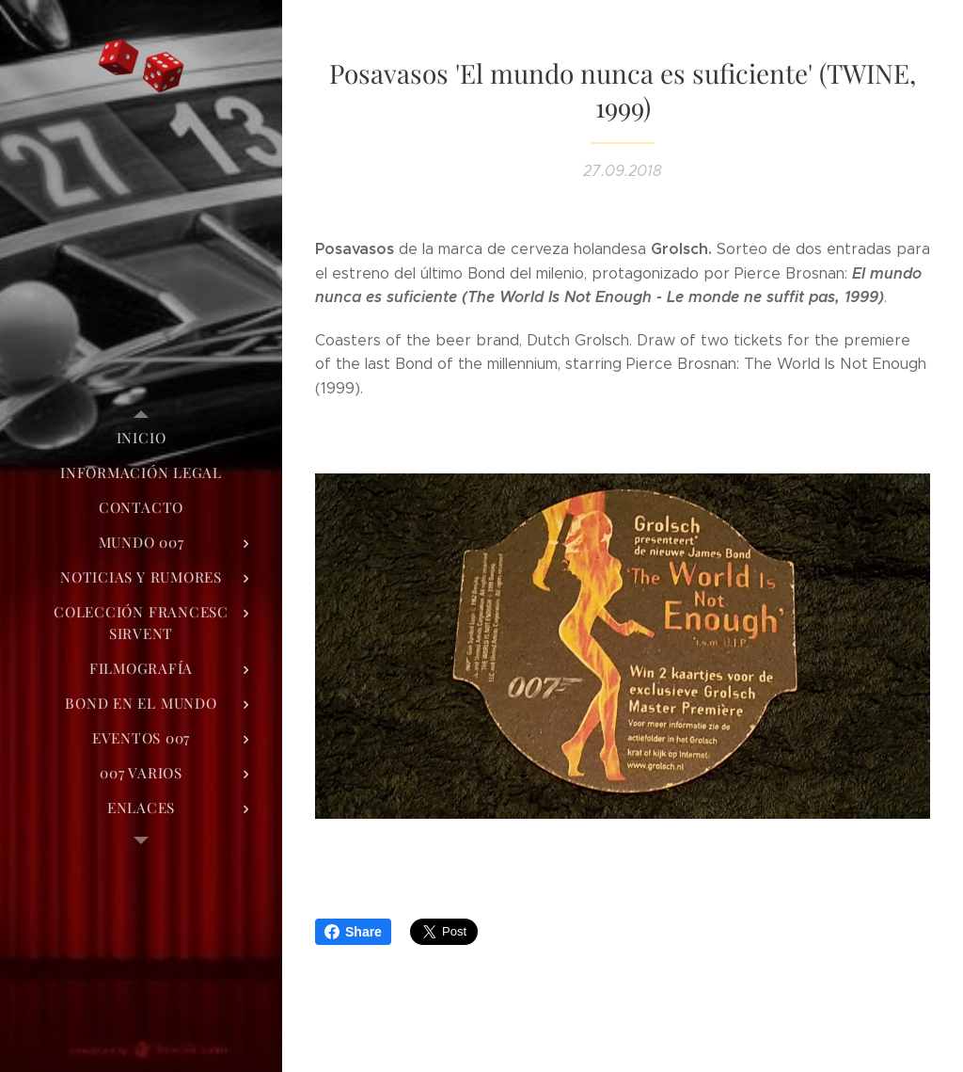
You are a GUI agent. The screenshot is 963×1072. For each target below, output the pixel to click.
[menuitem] (141, 438)
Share (353, 931)
